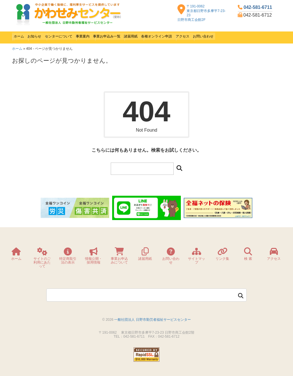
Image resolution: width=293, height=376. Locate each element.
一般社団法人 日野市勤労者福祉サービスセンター (152, 316)
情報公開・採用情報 (93, 257)
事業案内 (104, 35)
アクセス (234, 35)
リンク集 (222, 255)
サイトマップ (196, 257)
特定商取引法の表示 (67, 257)
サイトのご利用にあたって (42, 259)
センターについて (72, 35)
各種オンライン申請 (200, 35)
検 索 (248, 255)
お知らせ (41, 35)
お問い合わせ (261, 35)
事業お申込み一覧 (135, 35)
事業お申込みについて (119, 257)
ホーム (21, 35)
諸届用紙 (167, 35)
